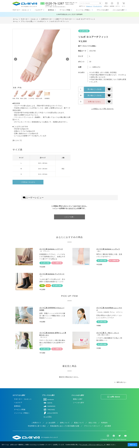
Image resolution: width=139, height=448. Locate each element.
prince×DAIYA (51, 413)
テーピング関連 (19, 409)
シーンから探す (78, 402)
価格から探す (78, 399)
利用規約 (104, 422)
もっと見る (48, 416)
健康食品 (17, 406)
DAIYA (48, 402)
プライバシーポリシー (92, 426)
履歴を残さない (121, 382)
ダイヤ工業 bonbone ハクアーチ (51, 249)
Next (67, 59)
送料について (65, 422)
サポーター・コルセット (23, 399)
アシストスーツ (97, 6)
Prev (15, 59)
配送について (79, 422)
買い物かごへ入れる (94, 89)
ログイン (118, 6)
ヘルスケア (18, 402)
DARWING (49, 406)
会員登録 (112, 6)
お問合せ (106, 6)
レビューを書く (69, 217)
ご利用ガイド (36, 422)
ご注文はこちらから (28, 182)
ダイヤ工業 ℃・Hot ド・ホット (107, 333)
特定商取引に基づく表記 (37, 426)
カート (123, 6)
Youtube (125, 436)
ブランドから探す (103, 10)
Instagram (108, 436)
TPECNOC (49, 409)
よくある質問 (50, 422)
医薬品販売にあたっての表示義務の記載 (64, 426)
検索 (101, 3)
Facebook (114, 436)
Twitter (120, 436)
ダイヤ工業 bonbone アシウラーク (51, 274)
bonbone (49, 399)
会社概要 (108, 426)
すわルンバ (89, 6)
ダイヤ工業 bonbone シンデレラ (108, 249)
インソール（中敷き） (22, 413)
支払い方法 (93, 422)
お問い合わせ (115, 397)
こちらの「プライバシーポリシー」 (92, 444)
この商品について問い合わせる (102, 109)
